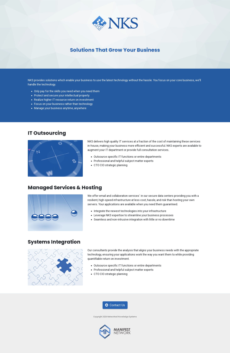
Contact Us (117, 305)
